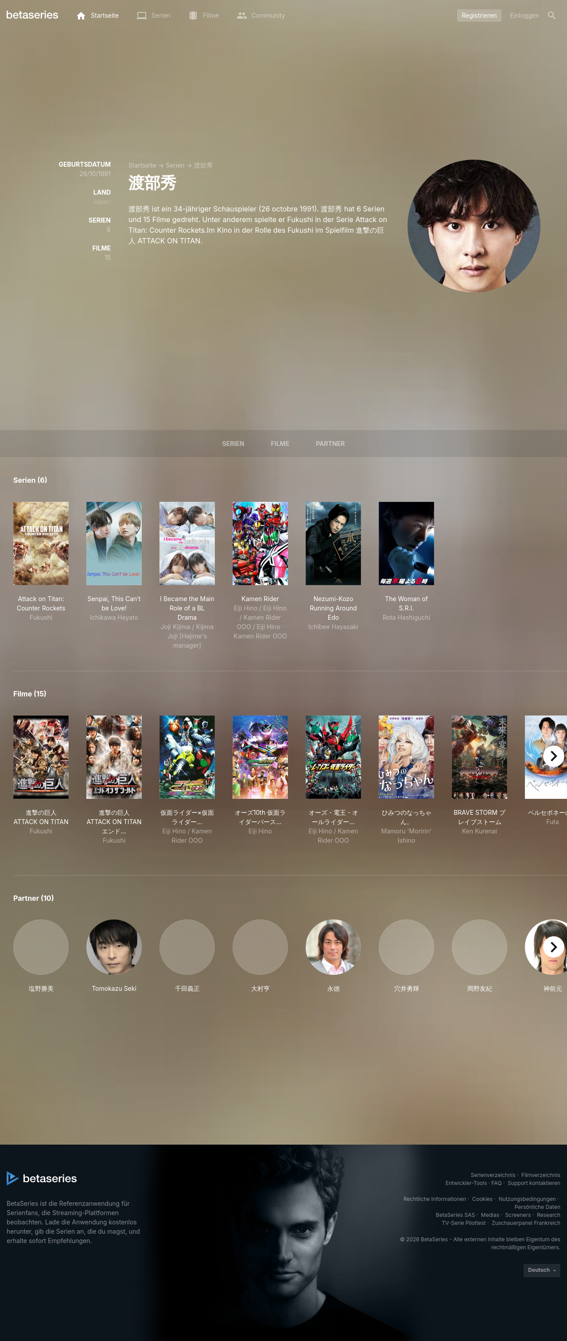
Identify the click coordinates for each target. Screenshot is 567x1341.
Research (548, 1215)
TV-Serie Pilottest (463, 1223)
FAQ (497, 1183)
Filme (280, 443)
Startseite (142, 165)
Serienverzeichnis (493, 1175)
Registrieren (479, 15)
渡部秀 (203, 165)
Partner (330, 443)
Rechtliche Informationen (435, 1199)
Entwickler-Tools (466, 1183)
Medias (490, 1215)
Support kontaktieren (534, 1183)
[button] (41, 956)
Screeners (518, 1215)
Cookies (482, 1199)
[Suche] (552, 15)
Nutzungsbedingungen (527, 1199)
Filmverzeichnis (540, 1175)
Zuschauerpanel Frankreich (526, 1223)
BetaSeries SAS (455, 1215)
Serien (175, 165)
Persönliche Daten (537, 1207)
